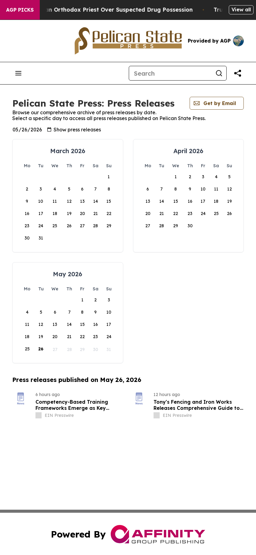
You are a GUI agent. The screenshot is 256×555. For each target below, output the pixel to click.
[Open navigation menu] (18, 73)
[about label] (38, 415)
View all (241, 9)
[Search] (170, 73)
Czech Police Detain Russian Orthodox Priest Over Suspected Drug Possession (122, 9)
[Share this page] (238, 73)
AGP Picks (20, 10)
